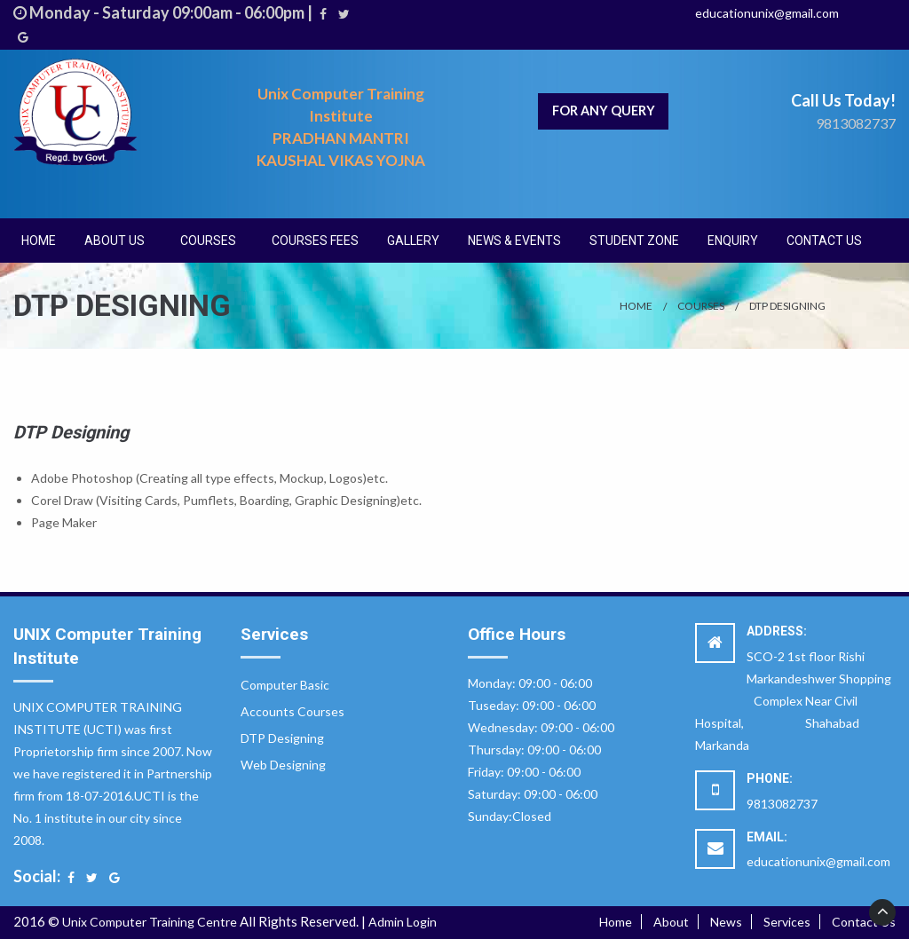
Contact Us (824, 240)
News (726, 921)
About (671, 921)
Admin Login (402, 921)
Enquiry (732, 240)
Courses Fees (315, 240)
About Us (114, 240)
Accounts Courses (292, 711)
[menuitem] (38, 240)
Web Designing (283, 764)
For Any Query (603, 110)
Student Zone (634, 240)
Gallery (413, 240)
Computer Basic (285, 684)
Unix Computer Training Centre (149, 921)
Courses (208, 240)
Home (38, 240)
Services (786, 921)
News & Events (514, 240)
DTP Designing (787, 305)
